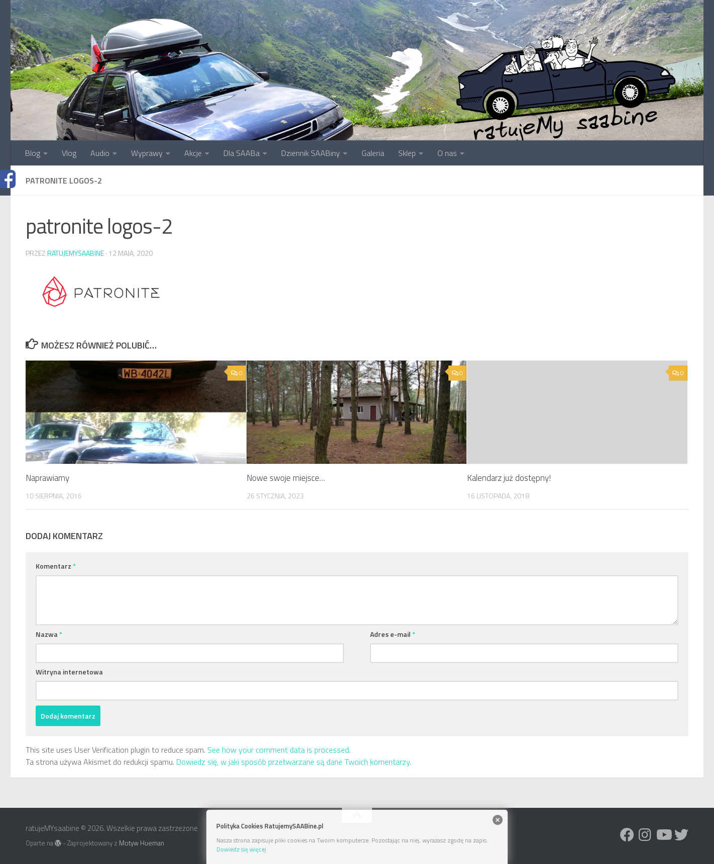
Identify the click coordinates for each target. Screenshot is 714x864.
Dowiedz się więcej (241, 849)
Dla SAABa (241, 153)
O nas (447, 153)
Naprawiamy (47, 477)
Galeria (373, 153)
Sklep (407, 153)
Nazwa (49, 634)
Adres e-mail (392, 634)
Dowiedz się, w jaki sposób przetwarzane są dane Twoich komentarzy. (293, 762)
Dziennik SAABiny (310, 153)
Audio (99, 153)
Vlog (69, 153)
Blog (32, 153)
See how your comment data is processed (278, 750)
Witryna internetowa (69, 671)
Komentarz (56, 566)
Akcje (193, 153)
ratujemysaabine (75, 253)
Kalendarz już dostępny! (509, 477)
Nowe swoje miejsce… (286, 477)
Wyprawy (147, 153)
